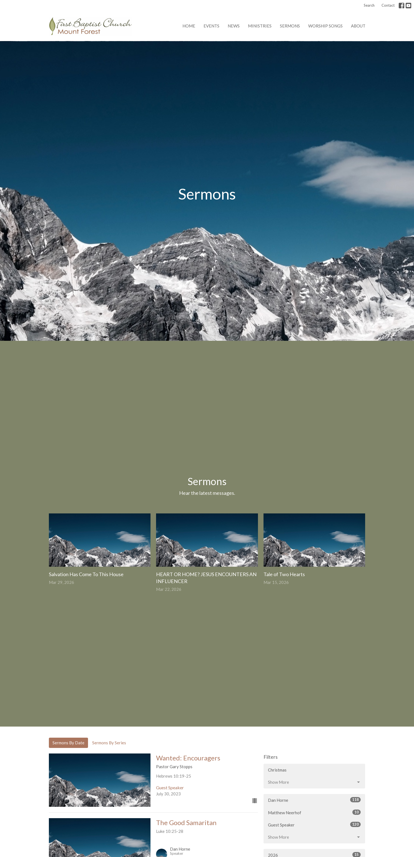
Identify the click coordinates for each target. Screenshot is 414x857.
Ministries (260, 25)
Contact (388, 5)
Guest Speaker (314, 824)
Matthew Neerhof (314, 812)
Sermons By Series (109, 742)
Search (369, 5)
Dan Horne (314, 800)
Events (211, 25)
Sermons (290, 25)
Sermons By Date (68, 742)
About (358, 25)
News (234, 25)
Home (188, 25)
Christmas (277, 769)
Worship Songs (325, 25)
